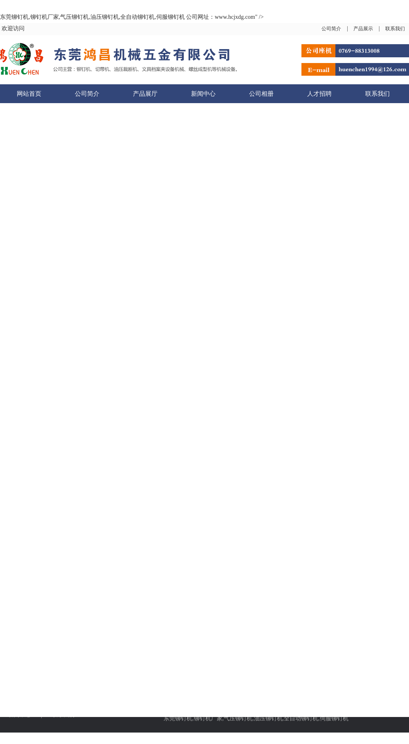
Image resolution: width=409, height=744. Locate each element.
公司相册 (261, 93)
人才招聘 (319, 93)
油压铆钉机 (268, 718)
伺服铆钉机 (334, 718)
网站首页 (29, 93)
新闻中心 (203, 93)
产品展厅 (145, 93)
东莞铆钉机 (178, 718)
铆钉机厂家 (208, 718)
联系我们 (395, 29)
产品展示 (363, 29)
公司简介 (331, 29)
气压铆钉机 (238, 718)
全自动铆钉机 (301, 718)
